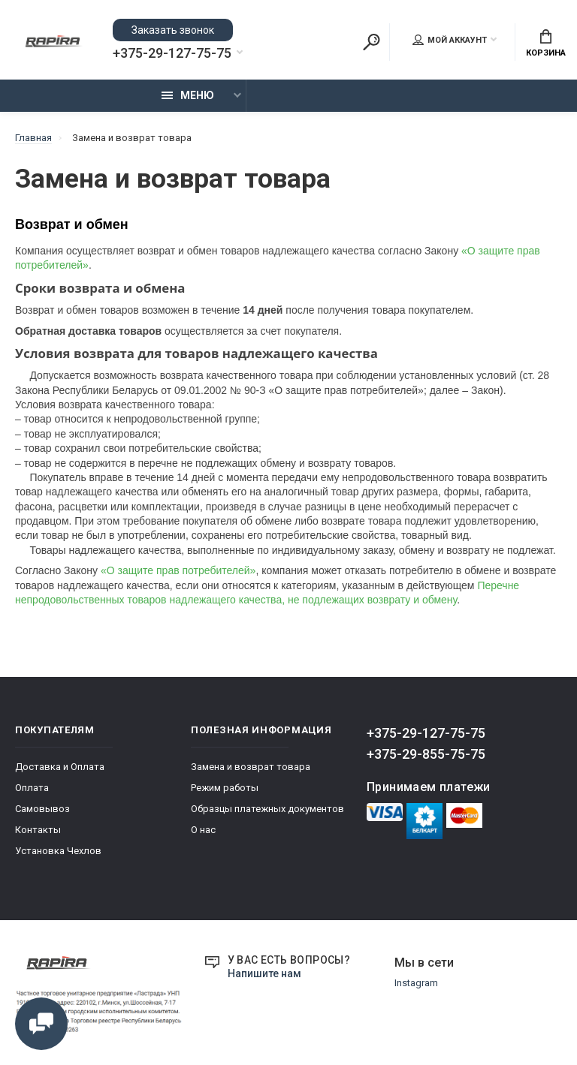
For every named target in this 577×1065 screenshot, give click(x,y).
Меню (188, 95)
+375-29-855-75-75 (426, 754)
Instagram (416, 982)
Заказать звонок (172, 30)
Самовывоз (42, 808)
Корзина (546, 43)
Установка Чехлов (58, 850)
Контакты (38, 829)
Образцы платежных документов (267, 808)
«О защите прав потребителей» (178, 570)
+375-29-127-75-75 (172, 53)
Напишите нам (264, 973)
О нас (203, 829)
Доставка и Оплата (59, 766)
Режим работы (224, 787)
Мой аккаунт (449, 40)
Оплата (32, 787)
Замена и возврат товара (250, 766)
